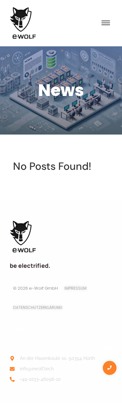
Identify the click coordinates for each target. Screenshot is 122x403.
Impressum (75, 288)
